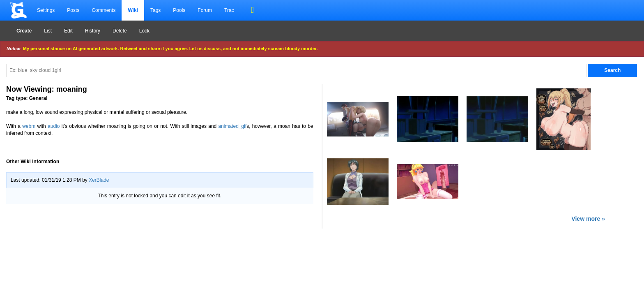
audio (54, 126)
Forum (205, 10)
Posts (73, 10)
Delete (120, 31)
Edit (68, 31)
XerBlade (99, 180)
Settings (46, 10)
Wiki (133, 10)
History (92, 31)
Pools (179, 10)
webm (28, 126)
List (48, 31)
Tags (155, 10)
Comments (103, 10)
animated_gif (232, 126)
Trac (229, 10)
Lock (144, 31)
